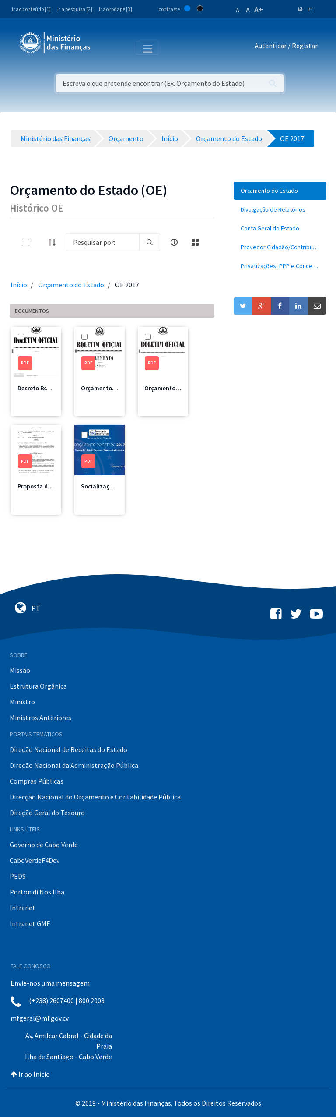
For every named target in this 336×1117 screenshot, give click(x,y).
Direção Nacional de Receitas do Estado (68, 749)
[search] (149, 242)
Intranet (22, 907)
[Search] (102, 242)
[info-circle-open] (174, 242)
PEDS (18, 876)
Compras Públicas (36, 781)
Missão (20, 670)
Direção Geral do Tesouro (47, 812)
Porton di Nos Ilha (37, 891)
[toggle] (39, 242)
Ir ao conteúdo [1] (31, 9)
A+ (258, 9)
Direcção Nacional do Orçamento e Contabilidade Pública (95, 796)
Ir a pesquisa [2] (74, 9)
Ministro (22, 701)
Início (18, 284)
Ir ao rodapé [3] (115, 9)
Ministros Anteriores (40, 717)
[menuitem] (280, 191)
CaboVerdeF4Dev (35, 860)
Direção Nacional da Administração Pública (74, 765)
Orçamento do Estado (71, 284)
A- (239, 10)
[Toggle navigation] (104, 47)
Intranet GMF (30, 923)
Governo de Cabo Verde (44, 844)
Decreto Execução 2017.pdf (54, 388)
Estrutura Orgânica (38, 686)
